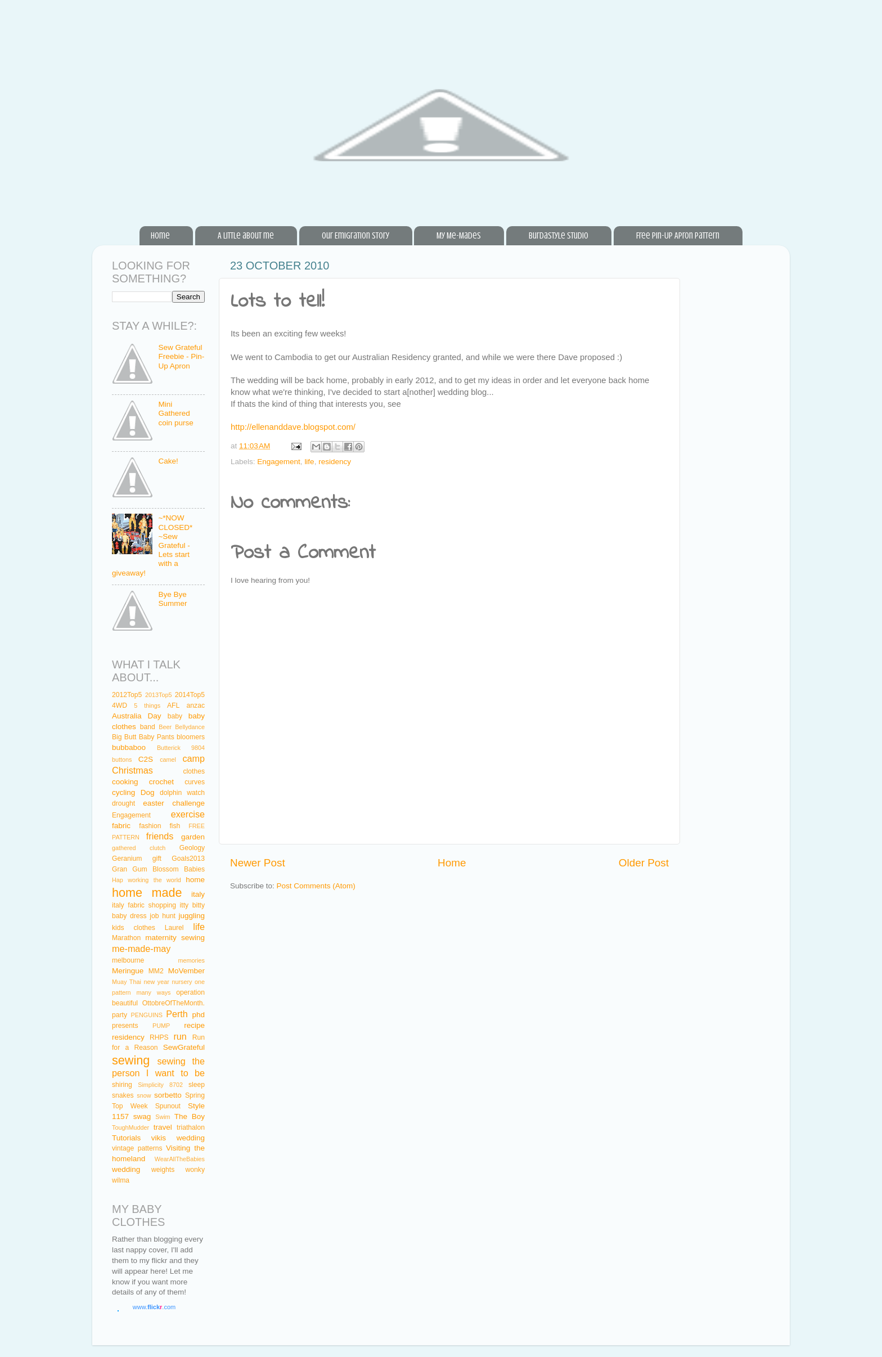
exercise (188, 814)
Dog (148, 792)
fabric (121, 825)
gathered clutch (138, 847)
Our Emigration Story (355, 236)
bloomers (191, 737)
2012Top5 (127, 695)
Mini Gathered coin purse (175, 413)
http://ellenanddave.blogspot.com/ (293, 427)
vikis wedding (178, 1138)
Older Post (644, 863)
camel (168, 759)
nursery (182, 981)
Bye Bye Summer (172, 599)
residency (334, 461)
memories (191, 960)
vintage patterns (137, 1148)
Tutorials (126, 1138)
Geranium (127, 858)
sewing (131, 1060)
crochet (161, 782)
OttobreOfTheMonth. (173, 1003)
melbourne (128, 960)
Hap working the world (146, 880)
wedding (126, 1169)
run (179, 1036)
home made (147, 893)
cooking (125, 782)
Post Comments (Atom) (316, 886)
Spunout (168, 1106)
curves (194, 782)
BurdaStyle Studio (558, 236)
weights (162, 1170)
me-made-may (141, 948)
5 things (147, 705)
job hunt (162, 916)
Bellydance (190, 727)
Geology (192, 848)
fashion (150, 826)
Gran (119, 869)
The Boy (189, 1116)
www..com (154, 1307)
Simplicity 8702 (160, 1084)
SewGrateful (184, 1047)
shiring (122, 1085)
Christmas (132, 770)
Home (160, 236)
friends (160, 836)
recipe (194, 1025)
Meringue (127, 971)
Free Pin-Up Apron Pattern (677, 236)
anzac (196, 705)
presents (125, 1026)
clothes (194, 771)
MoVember (186, 971)
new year (156, 981)
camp (193, 758)
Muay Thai (126, 981)
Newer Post (257, 863)
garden (193, 837)
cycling (123, 792)
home (195, 879)
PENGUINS (147, 1015)
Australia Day (136, 716)
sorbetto (168, 1095)
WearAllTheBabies (180, 1159)
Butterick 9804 (181, 747)
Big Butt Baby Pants (143, 737)
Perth (177, 1014)
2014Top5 (190, 695)
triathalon (191, 1127)
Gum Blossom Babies (168, 869)
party (119, 1015)
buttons (122, 759)
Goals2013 (188, 858)
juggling (191, 915)
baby (175, 716)
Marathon (126, 938)
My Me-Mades (458, 236)
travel (163, 1127)
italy (198, 894)
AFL (173, 705)
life (309, 461)
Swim (162, 1116)
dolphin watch (182, 793)
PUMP (161, 1025)
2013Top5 (158, 694)
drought (123, 803)
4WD (119, 705)
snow (144, 1095)
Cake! (168, 461)
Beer (165, 727)
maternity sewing (175, 937)
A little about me (246, 236)
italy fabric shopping (144, 905)
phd (198, 1014)
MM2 (156, 971)
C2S (145, 759)
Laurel (174, 928)
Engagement (278, 461)
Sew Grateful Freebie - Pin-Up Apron (181, 356)
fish (174, 826)
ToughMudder (130, 1127)
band (147, 727)
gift (156, 858)
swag (142, 1116)
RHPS (159, 1037)
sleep (196, 1085)
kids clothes (133, 928)
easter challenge (174, 803)
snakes (122, 1095)
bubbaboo (129, 747)
